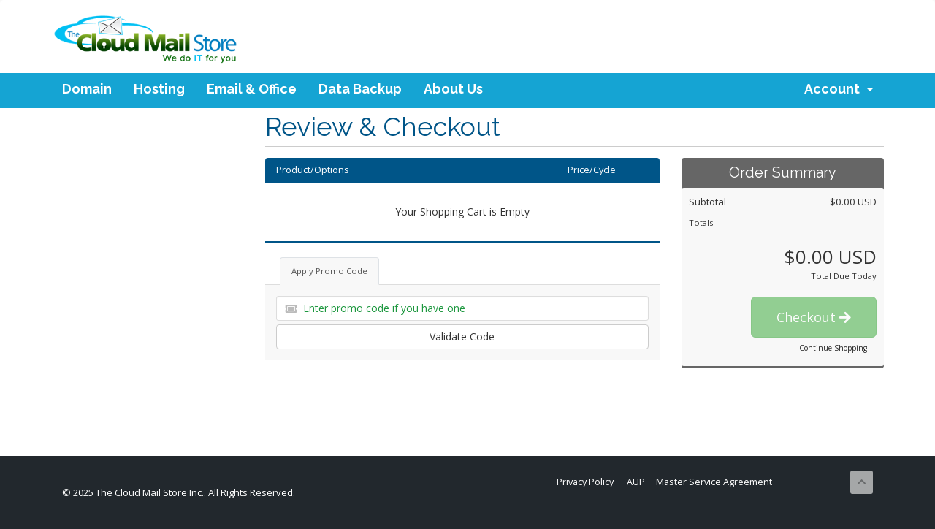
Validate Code (462, 336)
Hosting (159, 88)
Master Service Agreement (714, 482)
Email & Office (252, 88)
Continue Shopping (833, 348)
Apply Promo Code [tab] (329, 270)
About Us (453, 88)
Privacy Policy (585, 482)
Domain (87, 88)
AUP (636, 482)
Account (838, 88)
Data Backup (360, 88)
